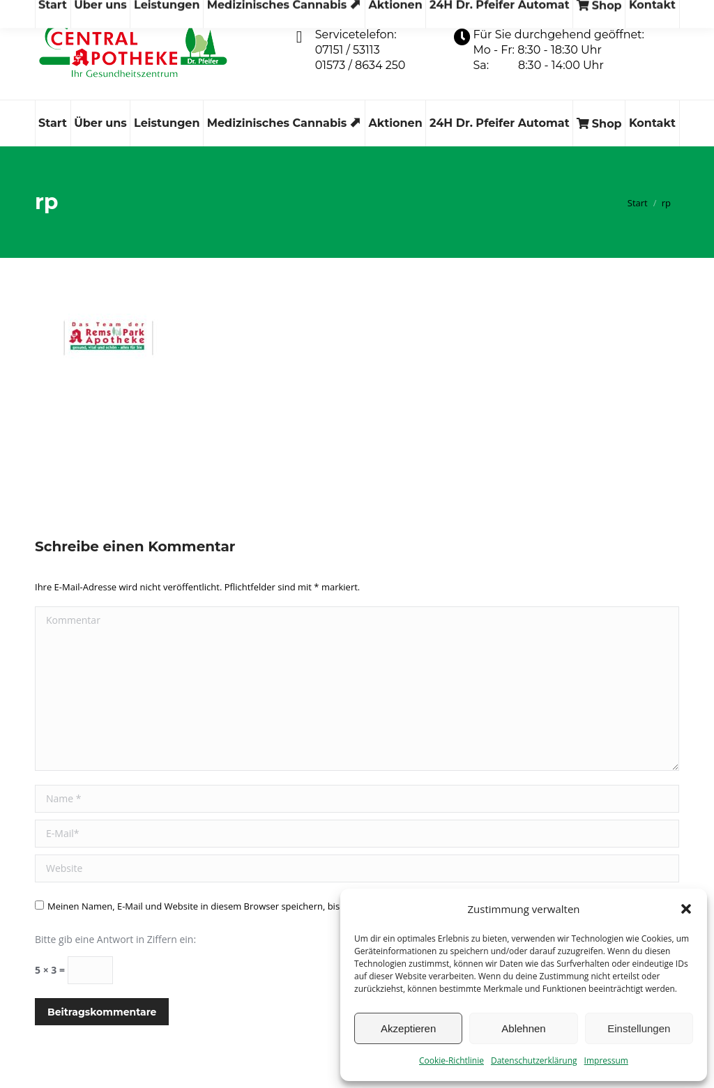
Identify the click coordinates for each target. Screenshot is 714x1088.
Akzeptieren (408, 1028)
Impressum (606, 1060)
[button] (686, 909)
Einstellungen (638, 1028)
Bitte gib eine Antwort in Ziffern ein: (115, 939)
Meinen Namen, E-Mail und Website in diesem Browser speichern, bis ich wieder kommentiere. (247, 906)
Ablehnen (523, 1028)
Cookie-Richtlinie (451, 1060)
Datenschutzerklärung (534, 1060)
